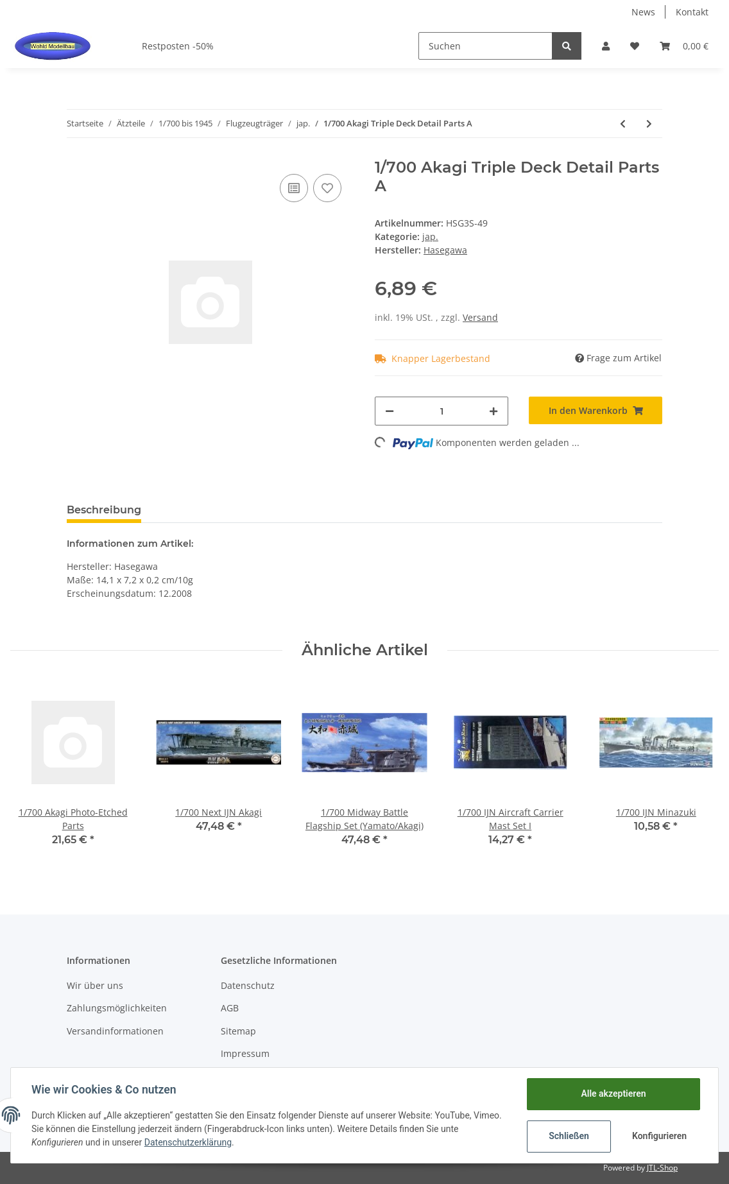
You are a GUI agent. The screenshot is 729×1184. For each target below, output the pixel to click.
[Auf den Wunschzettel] (327, 188)
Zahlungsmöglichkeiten (117, 1008)
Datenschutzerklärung (188, 1142)
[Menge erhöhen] (493, 411)
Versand (480, 317)
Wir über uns (95, 985)
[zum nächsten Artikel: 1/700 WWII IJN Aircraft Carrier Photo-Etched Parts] (649, 123)
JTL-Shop (662, 1167)
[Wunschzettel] (634, 46)
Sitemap (238, 1031)
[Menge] (441, 411)
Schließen (569, 1136)
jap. (430, 236)
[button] (606, 46)
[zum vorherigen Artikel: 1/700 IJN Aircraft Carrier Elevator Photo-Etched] (623, 123)
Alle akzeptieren (613, 1093)
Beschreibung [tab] (104, 510)
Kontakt (692, 12)
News (643, 12)
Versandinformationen (115, 1031)
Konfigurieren (659, 1136)
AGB (230, 1008)
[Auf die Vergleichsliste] (294, 188)
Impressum (245, 1053)
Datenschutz (248, 985)
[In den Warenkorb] (595, 410)
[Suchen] (485, 46)
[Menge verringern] (389, 411)
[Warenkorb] (684, 46)
